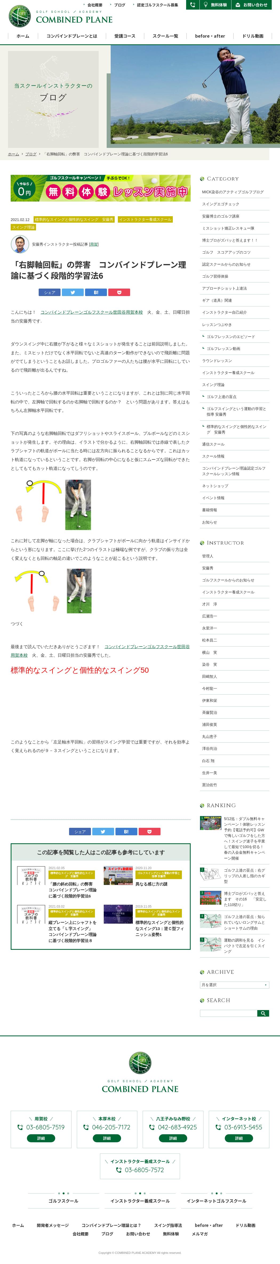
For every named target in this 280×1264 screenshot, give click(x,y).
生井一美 (209, 773)
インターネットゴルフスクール (216, 1202)
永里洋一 (209, 628)
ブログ (119, 4)
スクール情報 (213, 456)
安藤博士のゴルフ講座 (220, 216)
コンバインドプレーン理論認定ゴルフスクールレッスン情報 (234, 471)
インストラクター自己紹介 (224, 312)
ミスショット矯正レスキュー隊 (228, 228)
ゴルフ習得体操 (215, 276)
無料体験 (219, 4)
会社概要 (94, 4)
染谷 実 (209, 664)
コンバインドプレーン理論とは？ (111, 1228)
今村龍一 (209, 688)
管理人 (207, 556)
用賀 (94, 244)
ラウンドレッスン (217, 361)
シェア (49, 292)
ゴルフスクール (63, 1202)
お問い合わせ (255, 4)
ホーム (23, 36)
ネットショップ (215, 486)
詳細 (41, 1141)
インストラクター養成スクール (228, 373)
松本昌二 (209, 640)
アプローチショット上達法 (224, 288)
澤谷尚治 (209, 748)
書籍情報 (209, 510)
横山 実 (209, 652)
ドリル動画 (252, 36)
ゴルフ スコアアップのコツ (226, 252)
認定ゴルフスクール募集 (157, 4)
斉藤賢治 (209, 712)
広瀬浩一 (209, 616)
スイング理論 (213, 385)
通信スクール (213, 444)
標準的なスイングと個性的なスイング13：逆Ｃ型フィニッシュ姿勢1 (159, 928)
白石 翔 (208, 761)
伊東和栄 (209, 700)
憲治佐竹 (209, 785)
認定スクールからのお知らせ (226, 264)
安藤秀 (207, 568)
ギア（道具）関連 (217, 300)
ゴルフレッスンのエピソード (231, 336)
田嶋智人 (209, 676)
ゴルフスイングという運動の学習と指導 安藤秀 (158, 875)
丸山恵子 (209, 736)
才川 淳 (209, 604)
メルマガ (200, 1237)
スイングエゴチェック (220, 204)
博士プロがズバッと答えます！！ (230, 240)
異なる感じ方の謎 (151, 884)
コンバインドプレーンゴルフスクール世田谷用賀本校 (92, 312)
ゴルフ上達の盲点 (223, 397)
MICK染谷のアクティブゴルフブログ (233, 192)
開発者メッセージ (53, 1228)
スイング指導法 (168, 1228)
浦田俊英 (209, 724)
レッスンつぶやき (217, 324)
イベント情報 (213, 498)
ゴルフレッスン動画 (223, 348)
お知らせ (209, 522)
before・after (210, 36)
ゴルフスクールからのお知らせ (228, 580)
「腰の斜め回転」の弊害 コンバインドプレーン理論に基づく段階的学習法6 (73, 890)
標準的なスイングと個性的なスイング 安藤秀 (71, 875)
